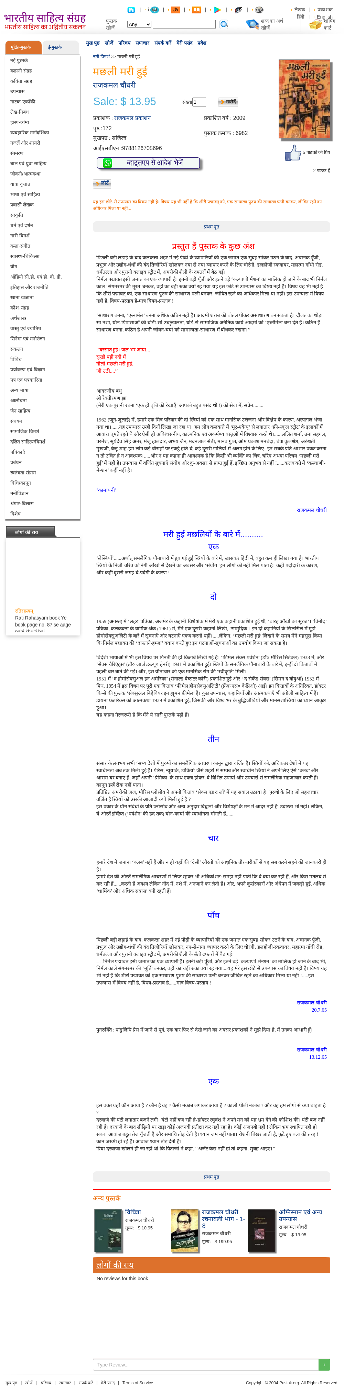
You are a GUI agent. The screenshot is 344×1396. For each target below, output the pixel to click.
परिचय (124, 43)
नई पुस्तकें (19, 60)
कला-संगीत (20, 246)
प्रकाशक (325, 9)
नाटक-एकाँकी (22, 101)
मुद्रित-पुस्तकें (21, 47)
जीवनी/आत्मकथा (25, 174)
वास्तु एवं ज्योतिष (25, 328)
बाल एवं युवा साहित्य (28, 163)
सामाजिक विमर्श (24, 431)
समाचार (142, 43)
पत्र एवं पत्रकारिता (26, 380)
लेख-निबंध (19, 112)
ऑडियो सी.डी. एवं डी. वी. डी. (36, 277)
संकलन (16, 349)
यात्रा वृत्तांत (20, 184)
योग (13, 266)
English (325, 17)
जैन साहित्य (20, 411)
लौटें (105, 183)
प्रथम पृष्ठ (211, 226)
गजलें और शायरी (25, 143)
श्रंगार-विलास (21, 503)
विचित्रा (133, 1212)
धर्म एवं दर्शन (21, 225)
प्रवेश (201, 43)
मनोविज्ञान (19, 493)
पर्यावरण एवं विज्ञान (27, 369)
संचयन (16, 421)
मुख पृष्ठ (92, 43)
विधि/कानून (20, 483)
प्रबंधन (16, 462)
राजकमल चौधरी (114, 85)
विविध (16, 359)
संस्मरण (16, 153)
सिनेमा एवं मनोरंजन (27, 338)
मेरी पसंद (184, 43)
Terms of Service (137, 1383)
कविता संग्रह (21, 81)
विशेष (15, 514)
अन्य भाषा (19, 390)
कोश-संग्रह (19, 308)
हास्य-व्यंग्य (19, 122)
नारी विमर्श (20, 235)
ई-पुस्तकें (55, 47)
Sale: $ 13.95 (124, 102)
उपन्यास (17, 91)
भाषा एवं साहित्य (25, 194)
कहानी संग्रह (21, 71)
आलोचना (18, 400)
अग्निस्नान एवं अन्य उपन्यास (300, 1216)
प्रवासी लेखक (22, 204)
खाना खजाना (22, 297)
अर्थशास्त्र (18, 318)
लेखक (299, 9)
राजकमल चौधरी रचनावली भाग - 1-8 (223, 1219)
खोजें (109, 43)
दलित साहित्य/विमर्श (27, 441)
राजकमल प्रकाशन (132, 118)
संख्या (187, 102)
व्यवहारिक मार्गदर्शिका (29, 132)
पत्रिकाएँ (17, 452)
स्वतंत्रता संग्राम (23, 472)
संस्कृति (16, 215)
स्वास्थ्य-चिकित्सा (25, 256)
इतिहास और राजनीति (29, 287)
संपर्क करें (162, 43)
